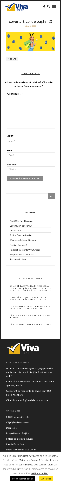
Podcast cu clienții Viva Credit (25, 249)
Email (10, 150)
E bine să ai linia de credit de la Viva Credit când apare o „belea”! (29, 298)
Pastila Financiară (18, 245)
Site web (12, 164)
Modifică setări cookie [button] (22, 478)
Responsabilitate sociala (22, 254)
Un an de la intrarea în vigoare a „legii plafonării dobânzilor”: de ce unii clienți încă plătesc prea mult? (30, 288)
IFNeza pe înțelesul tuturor (23, 240)
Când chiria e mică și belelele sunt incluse (30, 317)
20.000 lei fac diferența (21, 220)
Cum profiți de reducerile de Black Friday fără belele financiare (30, 307)
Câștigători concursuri (21, 225)
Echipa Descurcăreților (21, 235)
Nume (10, 136)
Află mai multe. (39, 473)
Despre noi (15, 230)
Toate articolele (18, 259)
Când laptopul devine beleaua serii (30, 325)
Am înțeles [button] (46, 478)
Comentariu (14, 94)
